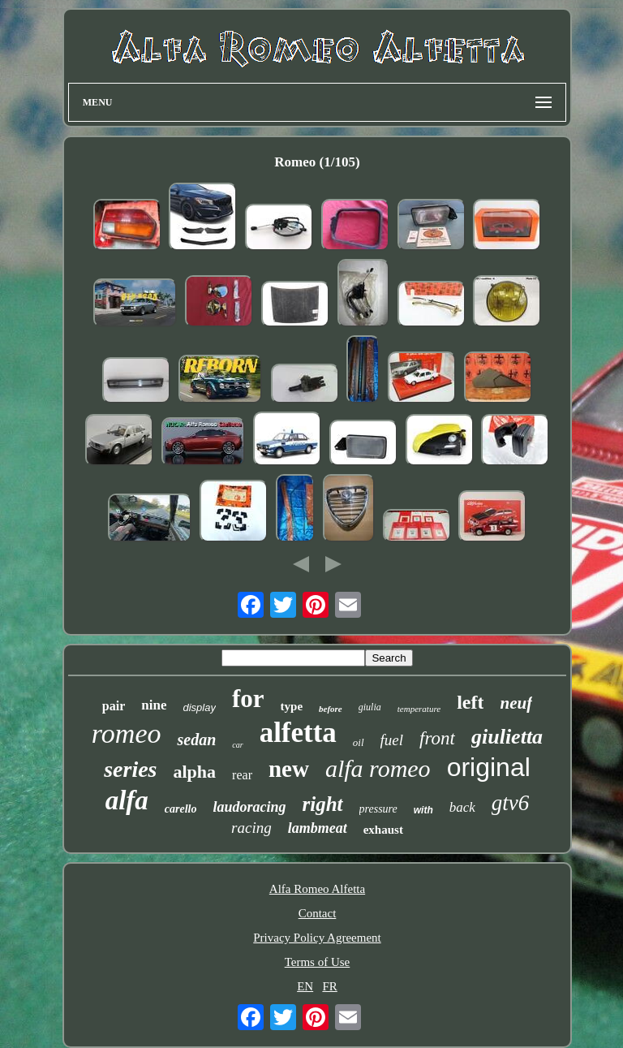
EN (305, 986)
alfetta (298, 732)
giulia (370, 707)
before (330, 709)
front (437, 738)
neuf (516, 703)
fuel (392, 739)
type (292, 706)
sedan (196, 739)
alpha (195, 771)
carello (181, 809)
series (130, 769)
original (489, 767)
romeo (126, 733)
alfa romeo (378, 768)
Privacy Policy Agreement (316, 937)
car (237, 744)
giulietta (507, 736)
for (248, 698)
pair (113, 706)
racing (251, 827)
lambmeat (317, 828)
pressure (378, 809)
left (470, 702)
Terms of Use (317, 961)
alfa (126, 800)
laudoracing (249, 807)
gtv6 (511, 803)
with (423, 810)
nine (153, 705)
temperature (418, 709)
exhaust (383, 829)
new (289, 769)
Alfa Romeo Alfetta (317, 888)
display (199, 707)
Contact (318, 913)
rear (242, 775)
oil (358, 742)
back (462, 807)
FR (329, 986)
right (323, 804)
